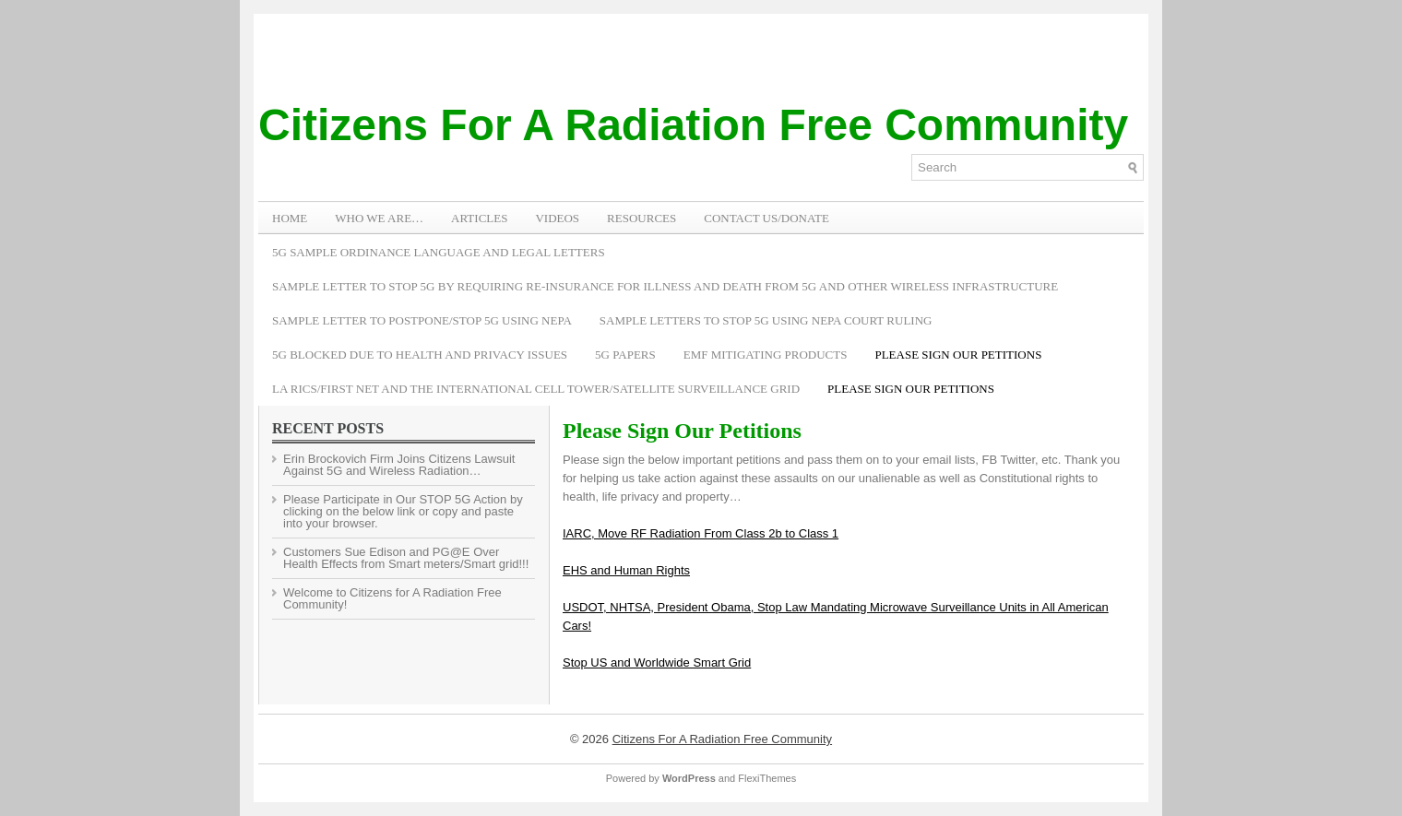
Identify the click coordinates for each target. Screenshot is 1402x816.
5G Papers (625, 354)
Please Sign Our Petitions (957, 354)
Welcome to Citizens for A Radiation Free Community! (392, 598)
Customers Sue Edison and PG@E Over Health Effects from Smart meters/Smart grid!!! (406, 558)
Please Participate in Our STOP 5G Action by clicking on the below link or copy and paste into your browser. (403, 511)
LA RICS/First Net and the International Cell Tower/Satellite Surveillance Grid (536, 389)
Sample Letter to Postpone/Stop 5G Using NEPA (422, 320)
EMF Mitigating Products (765, 354)
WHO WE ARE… (379, 218)
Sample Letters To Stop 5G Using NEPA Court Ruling (766, 320)
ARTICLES (479, 218)
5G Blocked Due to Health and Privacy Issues (419, 354)
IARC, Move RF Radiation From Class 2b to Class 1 (700, 533)
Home (289, 218)
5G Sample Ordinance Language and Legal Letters (438, 252)
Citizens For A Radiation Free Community (693, 125)
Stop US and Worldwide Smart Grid (657, 662)
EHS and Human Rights (626, 570)
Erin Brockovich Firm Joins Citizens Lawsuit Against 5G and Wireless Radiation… (399, 465)
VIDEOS (557, 218)
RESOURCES (641, 218)
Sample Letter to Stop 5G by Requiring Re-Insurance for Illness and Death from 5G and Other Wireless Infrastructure (665, 286)
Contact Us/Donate (766, 218)
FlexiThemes (767, 778)
